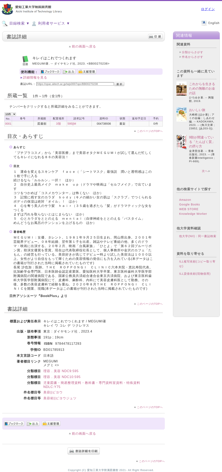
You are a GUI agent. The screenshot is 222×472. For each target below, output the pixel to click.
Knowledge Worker (193, 213)
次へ (205, 171)
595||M (72, 123)
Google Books (189, 204)
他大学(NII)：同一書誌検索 (197, 236)
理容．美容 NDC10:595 (62, 377)
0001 (8, 123)
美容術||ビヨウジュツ (60, 398)
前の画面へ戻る (84, 46)
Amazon (185, 199)
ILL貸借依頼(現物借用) (195, 273)
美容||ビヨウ (53, 392)
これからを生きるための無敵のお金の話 (202, 88)
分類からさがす (192, 52)
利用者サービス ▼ (50, 24)
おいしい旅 (197, 110)
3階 (58, 123)
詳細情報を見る (35, 77)
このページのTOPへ (150, 131)
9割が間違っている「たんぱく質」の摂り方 (202, 142)
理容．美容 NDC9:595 (61, 371)
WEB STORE (188, 209)
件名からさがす (192, 56)
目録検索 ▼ (16, 24)
